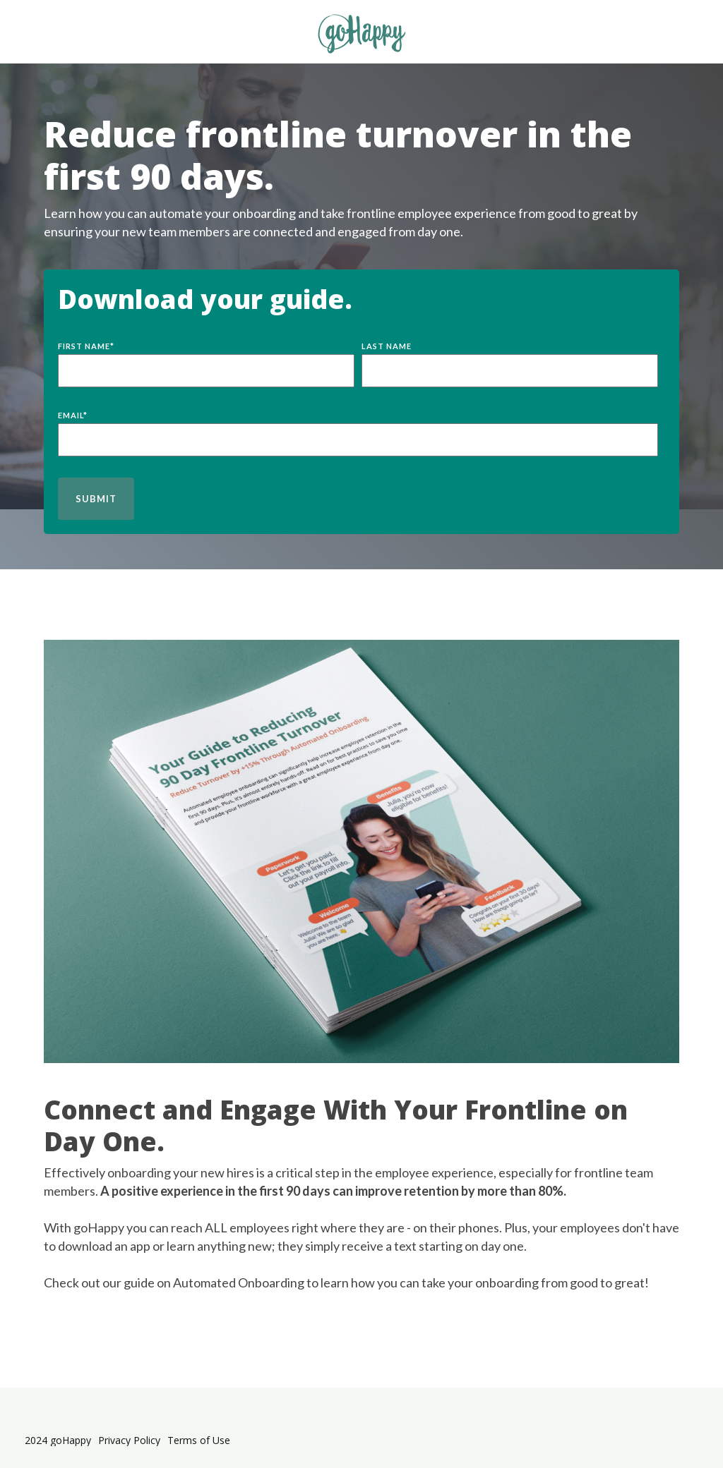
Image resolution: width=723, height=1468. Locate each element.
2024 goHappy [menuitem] (58, 1441)
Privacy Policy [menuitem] (129, 1441)
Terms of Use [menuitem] (198, 1441)
